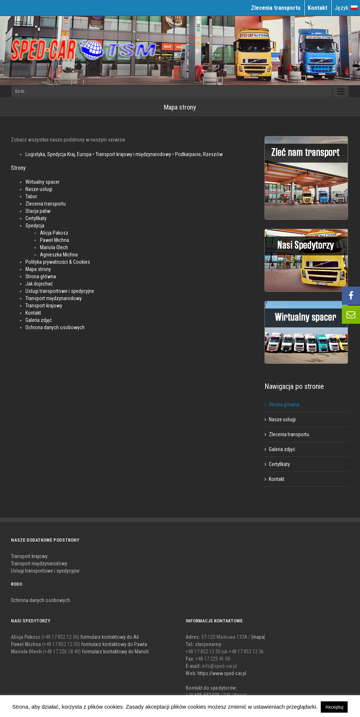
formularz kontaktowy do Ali (109, 637)
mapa (258, 637)
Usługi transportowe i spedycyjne (59, 291)
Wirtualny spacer (42, 182)
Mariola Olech (54, 247)
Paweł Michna (54, 240)
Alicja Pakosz (54, 233)
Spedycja (34, 225)
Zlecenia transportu (45, 204)
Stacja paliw (37, 211)
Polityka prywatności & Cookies (57, 262)
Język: (346, 7)
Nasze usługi (38, 189)
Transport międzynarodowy (53, 298)
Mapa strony (38, 269)
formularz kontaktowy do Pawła (114, 644)
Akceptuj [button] (334, 707)
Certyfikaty (35, 218)
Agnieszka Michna (59, 255)
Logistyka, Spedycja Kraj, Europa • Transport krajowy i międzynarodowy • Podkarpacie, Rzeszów (124, 154)
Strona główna (40, 276)
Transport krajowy (43, 305)
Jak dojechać (39, 284)
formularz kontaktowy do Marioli (115, 651)
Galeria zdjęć (38, 320)
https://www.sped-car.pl (222, 673)
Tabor (31, 196)
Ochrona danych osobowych (55, 327)
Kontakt (33, 313)
